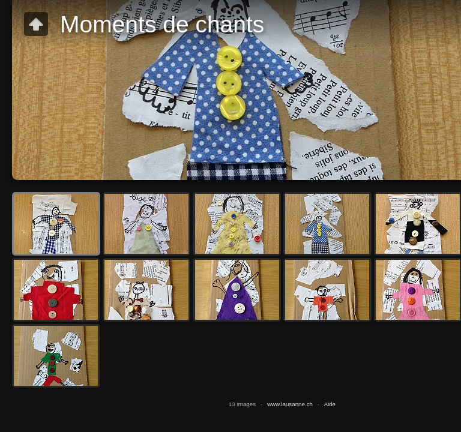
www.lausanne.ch (290, 404)
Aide (330, 404)
